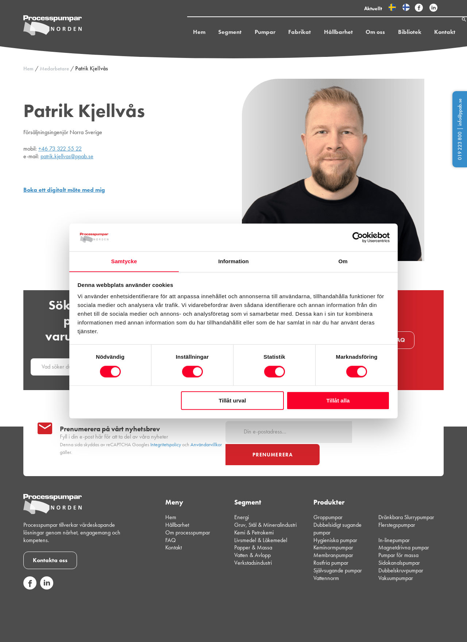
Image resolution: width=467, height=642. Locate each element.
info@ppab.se (459, 112)
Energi (241, 498)
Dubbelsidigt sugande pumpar (337, 510)
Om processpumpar (187, 513)
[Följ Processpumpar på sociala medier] (418, 8)
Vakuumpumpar (395, 559)
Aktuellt (373, 8)
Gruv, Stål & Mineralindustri (265, 506)
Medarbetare (54, 68)
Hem (185, 34)
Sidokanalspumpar (399, 544)
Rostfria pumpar (330, 544)
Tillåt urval (232, 401)
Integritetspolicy (165, 435)
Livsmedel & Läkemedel (260, 521)
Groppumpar (328, 498)
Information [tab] (233, 261)
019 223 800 (459, 146)
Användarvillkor (206, 435)
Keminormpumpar (333, 529)
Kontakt (427, 34)
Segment (215, 34)
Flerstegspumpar (396, 506)
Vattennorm (326, 559)
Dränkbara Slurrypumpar (406, 498)
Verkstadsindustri (253, 544)
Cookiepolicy (431, 634)
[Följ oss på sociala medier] (29, 568)
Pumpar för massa (398, 536)
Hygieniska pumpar (335, 521)
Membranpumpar (333, 536)
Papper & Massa (253, 529)
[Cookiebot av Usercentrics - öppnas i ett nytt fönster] (358, 237)
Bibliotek (392, 34)
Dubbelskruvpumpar (400, 551)
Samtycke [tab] (124, 261)
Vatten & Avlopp (252, 536)
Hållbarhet (322, 34)
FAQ (399, 340)
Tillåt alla (338, 401)
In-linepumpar (394, 521)
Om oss (358, 34)
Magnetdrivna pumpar (403, 529)
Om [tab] (342, 261)
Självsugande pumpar (337, 551)
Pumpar (250, 34)
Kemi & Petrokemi (254, 513)
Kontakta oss (50, 541)
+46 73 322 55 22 (60, 148)
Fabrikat (284, 34)
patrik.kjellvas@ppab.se (66, 156)
